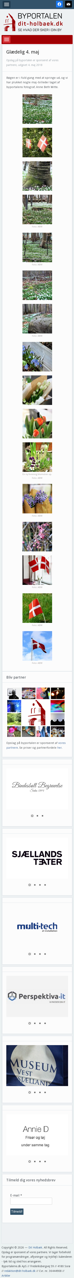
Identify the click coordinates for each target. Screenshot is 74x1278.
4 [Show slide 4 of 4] (45, 885)
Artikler (6, 1275)
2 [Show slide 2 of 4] (35, 885)
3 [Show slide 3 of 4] (40, 885)
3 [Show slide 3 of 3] (42, 816)
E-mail (16, 1195)
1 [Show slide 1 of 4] (29, 885)
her (59, 747)
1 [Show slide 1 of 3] (32, 816)
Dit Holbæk (35, 1247)
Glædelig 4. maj (22, 52)
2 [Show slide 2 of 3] (37, 816)
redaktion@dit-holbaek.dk (20, 1270)
